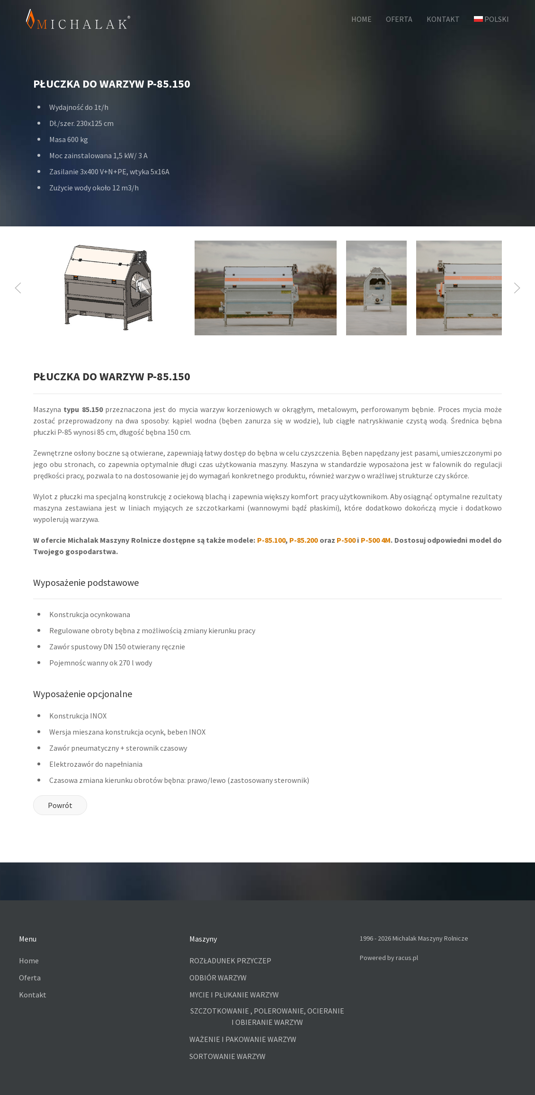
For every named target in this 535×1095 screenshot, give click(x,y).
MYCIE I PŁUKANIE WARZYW (234, 994)
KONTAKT (443, 19)
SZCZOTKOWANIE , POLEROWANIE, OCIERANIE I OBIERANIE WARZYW (267, 1016)
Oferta (30, 977)
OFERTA (399, 19)
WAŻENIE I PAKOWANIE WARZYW (242, 1039)
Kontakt (32, 994)
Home (29, 960)
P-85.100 (271, 540)
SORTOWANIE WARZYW (227, 1056)
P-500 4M (376, 540)
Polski (491, 19)
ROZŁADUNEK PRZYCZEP (230, 960)
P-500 (346, 540)
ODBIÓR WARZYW (218, 977)
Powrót (60, 805)
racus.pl (407, 957)
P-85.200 (303, 540)
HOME (361, 19)
